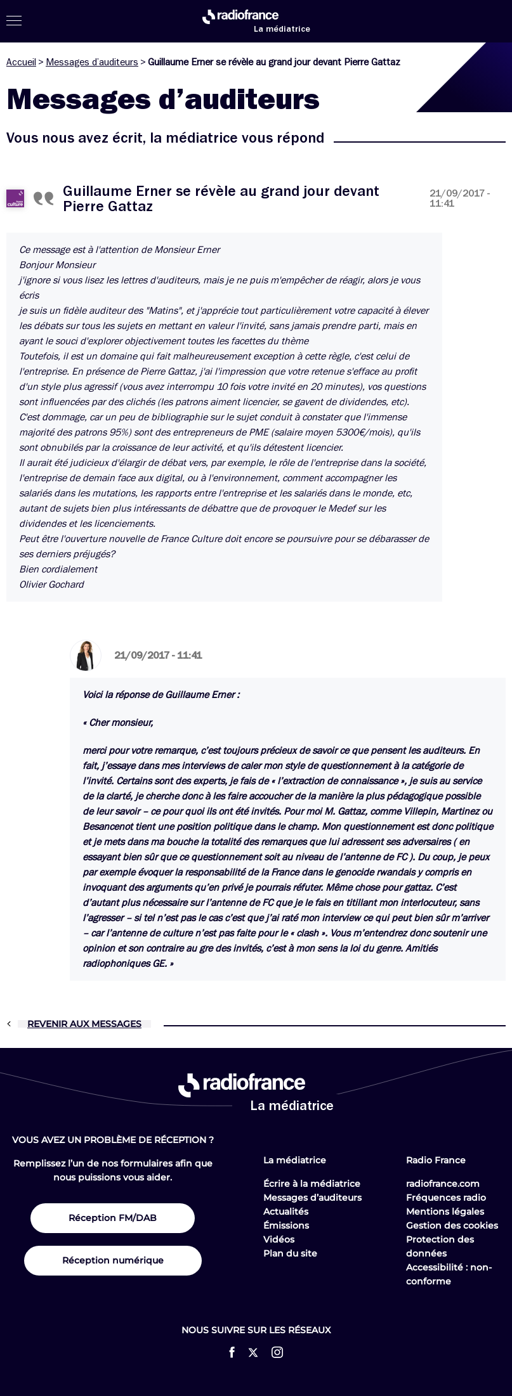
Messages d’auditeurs (92, 62)
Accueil (21, 62)
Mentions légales (445, 1211)
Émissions (286, 1225)
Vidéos (278, 1239)
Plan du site (290, 1253)
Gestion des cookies (452, 1225)
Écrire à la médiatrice (311, 1183)
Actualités (285, 1211)
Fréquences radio (446, 1197)
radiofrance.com (443, 1183)
